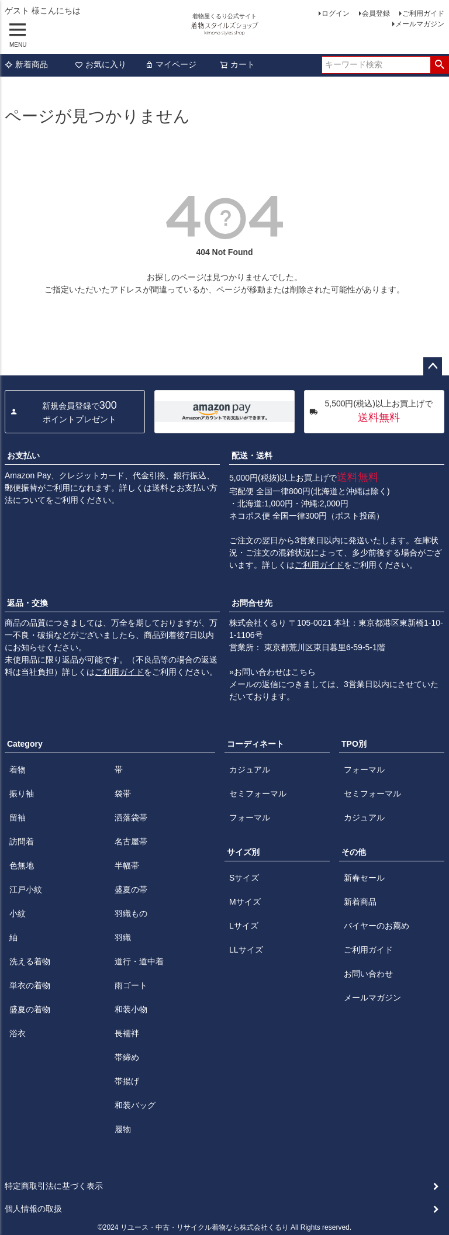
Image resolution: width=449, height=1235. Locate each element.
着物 (17, 769)
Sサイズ (244, 877)
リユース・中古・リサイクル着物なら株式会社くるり (204, 1227)
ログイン (336, 13)
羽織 (123, 937)
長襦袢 (127, 1033)
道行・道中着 (139, 961)
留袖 (17, 817)
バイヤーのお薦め (376, 925)
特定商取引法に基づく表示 (54, 1186)
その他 (353, 852)
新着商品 (26, 64)
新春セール (364, 877)
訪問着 (21, 841)
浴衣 (17, 1033)
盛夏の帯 (131, 889)
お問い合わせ (368, 973)
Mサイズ (245, 901)
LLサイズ (246, 949)
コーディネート (255, 743)
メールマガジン (419, 24)
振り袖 (21, 793)
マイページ (170, 64)
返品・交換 (27, 603)
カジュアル (249, 769)
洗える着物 (29, 961)
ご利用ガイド (423, 13)
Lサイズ (243, 925)
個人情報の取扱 (33, 1208)
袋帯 (123, 793)
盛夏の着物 (29, 1009)
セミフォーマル (257, 793)
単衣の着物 (29, 985)
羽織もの (131, 913)
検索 (439, 65)
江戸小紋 (25, 889)
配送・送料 (252, 455)
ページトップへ (432, 366)
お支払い (23, 455)
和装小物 (131, 1009)
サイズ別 (243, 852)
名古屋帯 (131, 841)
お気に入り (100, 64)
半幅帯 (127, 865)
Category (25, 743)
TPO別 (354, 743)
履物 (123, 1129)
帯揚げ (127, 1081)
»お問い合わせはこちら (272, 672)
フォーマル (249, 817)
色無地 (21, 865)
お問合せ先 (252, 603)
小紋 (17, 913)
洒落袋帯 (131, 817)
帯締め (127, 1057)
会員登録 (376, 13)
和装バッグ (135, 1105)
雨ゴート (131, 985)
